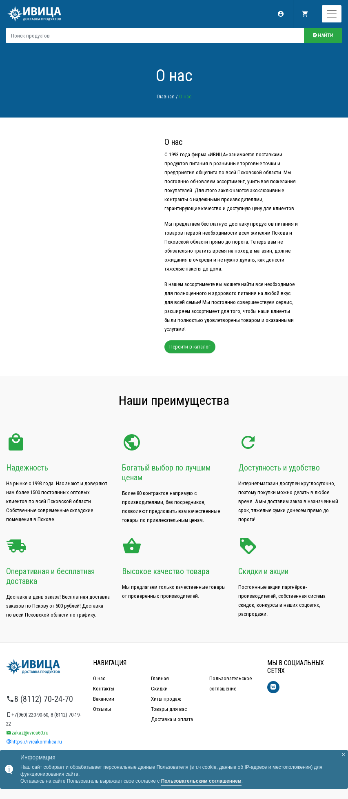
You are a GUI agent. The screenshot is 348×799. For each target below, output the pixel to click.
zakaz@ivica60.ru (27, 733)
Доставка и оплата (172, 719)
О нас (99, 678)
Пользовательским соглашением (201, 781)
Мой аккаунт (280, 14)
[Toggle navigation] (331, 13)
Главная (166, 96)
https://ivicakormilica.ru (34, 742)
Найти (323, 35)
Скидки (159, 689)
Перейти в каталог (190, 347)
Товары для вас (169, 709)
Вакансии (103, 699)
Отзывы (102, 709)
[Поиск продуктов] (155, 35)
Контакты (103, 689)
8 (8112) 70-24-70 (39, 699)
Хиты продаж (166, 699)
